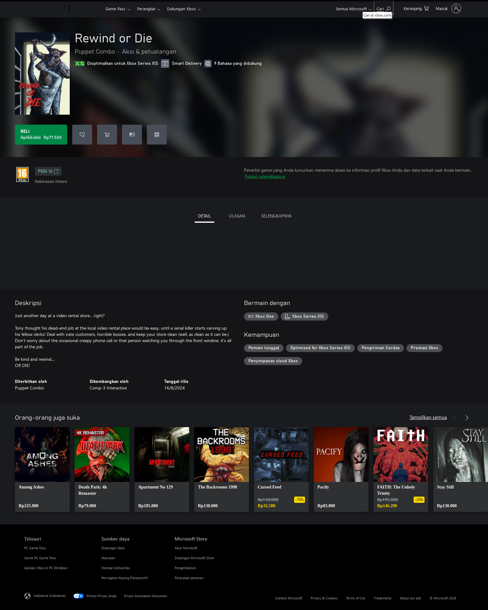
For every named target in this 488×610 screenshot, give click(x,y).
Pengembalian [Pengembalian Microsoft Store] (185, 568)
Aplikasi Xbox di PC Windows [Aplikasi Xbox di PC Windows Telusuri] (46, 568)
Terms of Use (355, 598)
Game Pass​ (115, 8)
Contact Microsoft (288, 598)
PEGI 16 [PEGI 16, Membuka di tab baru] (48, 171)
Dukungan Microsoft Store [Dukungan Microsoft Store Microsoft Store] (194, 558)
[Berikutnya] (467, 417)
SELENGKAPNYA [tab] (276, 216)
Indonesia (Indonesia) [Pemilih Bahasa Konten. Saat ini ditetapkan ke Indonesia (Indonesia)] (50, 595)
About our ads (410, 598)
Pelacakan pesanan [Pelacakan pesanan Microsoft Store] (189, 578)
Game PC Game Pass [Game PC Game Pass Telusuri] (40, 558)
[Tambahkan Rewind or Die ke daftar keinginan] (82, 135)
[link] (42, 469)
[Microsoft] (45, 8)
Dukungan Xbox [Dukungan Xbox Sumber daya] (113, 548)
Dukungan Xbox (181, 8)
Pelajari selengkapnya (265, 176)
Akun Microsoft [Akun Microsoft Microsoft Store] (186, 548)
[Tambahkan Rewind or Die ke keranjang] (107, 135)
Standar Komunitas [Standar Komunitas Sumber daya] (115, 568)
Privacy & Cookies (324, 598)
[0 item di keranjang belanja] (416, 8)
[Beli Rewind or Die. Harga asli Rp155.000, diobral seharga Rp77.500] (41, 135)
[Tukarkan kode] (157, 135)
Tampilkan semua (428, 417)
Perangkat (146, 8)
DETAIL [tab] (204, 216)
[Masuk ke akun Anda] (448, 8)
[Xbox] (87, 8)
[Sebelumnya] (454, 417)
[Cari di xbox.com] (383, 8)
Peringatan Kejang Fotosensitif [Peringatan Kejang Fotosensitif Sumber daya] (124, 578)
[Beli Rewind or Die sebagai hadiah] (132, 135)
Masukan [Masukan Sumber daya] (108, 558)
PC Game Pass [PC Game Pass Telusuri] (35, 548)
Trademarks (383, 598)
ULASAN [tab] (237, 216)
